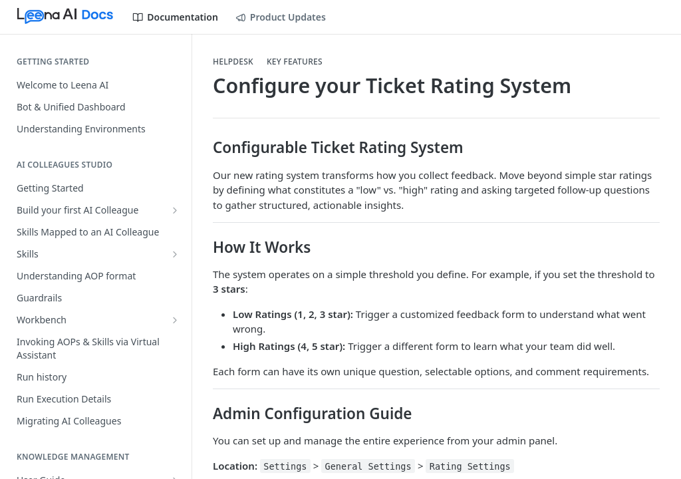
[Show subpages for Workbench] (175, 320)
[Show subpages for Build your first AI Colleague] (175, 210)
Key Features (295, 62)
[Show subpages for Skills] (175, 254)
